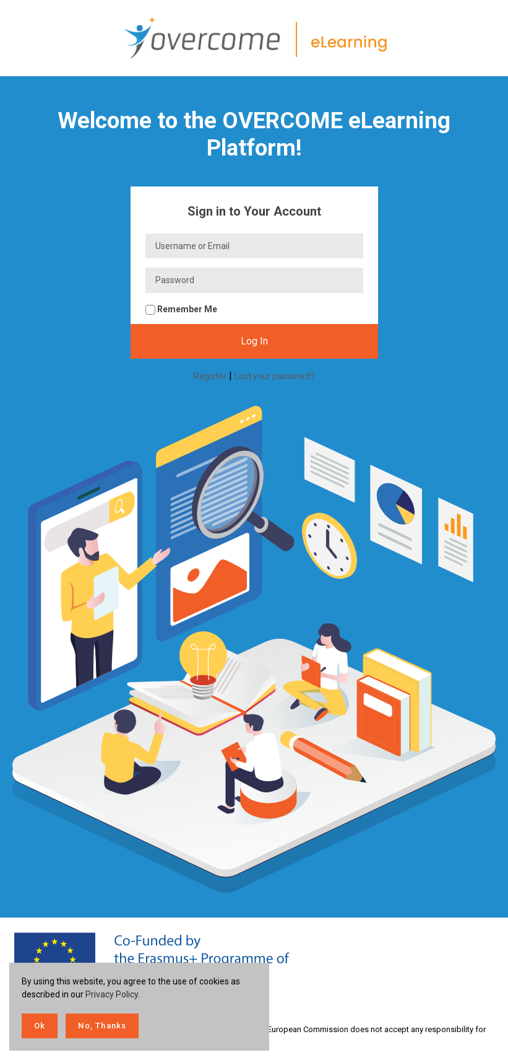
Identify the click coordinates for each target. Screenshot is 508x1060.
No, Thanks (102, 1025)
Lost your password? (275, 376)
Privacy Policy (111, 994)
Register (210, 376)
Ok (39, 1025)
